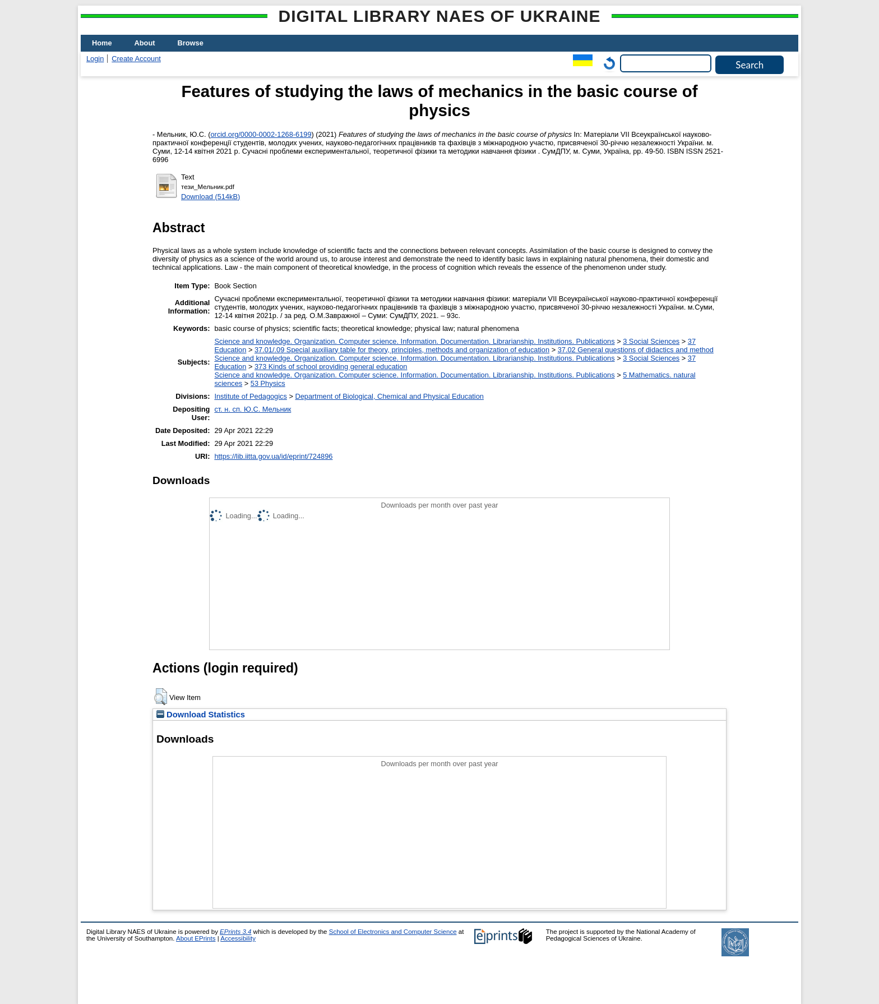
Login (95, 58)
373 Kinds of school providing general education (331, 366)
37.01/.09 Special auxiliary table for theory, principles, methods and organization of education (402, 350)
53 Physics (268, 383)
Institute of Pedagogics (250, 396)
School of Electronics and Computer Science (393, 931)
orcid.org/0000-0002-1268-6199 (261, 134)
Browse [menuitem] (190, 43)
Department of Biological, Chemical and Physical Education (389, 396)
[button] (160, 696)
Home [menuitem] (102, 43)
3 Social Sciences (651, 341)
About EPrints (195, 938)
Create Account (136, 58)
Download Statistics (200, 714)
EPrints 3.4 (235, 931)
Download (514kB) (210, 196)
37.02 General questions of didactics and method (636, 350)
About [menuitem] (145, 43)
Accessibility (238, 938)
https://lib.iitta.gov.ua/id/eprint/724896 (273, 456)
